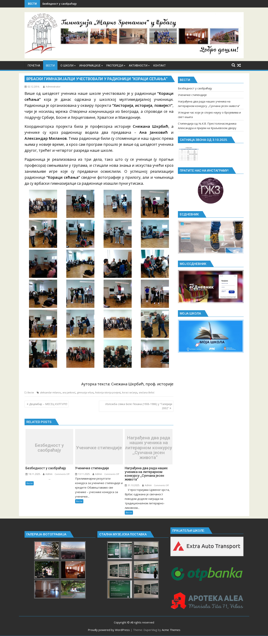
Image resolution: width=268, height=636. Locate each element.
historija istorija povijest (108, 392)
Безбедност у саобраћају (60, 3)
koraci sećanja (129, 392)
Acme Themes (171, 630)
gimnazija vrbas (85, 392)
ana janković (68, 392)
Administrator (51, 86)
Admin (47, 474)
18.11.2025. (33, 474)
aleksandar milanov (50, 392)
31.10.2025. (132, 485)
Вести (31, 392)
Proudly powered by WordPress (109, 630)
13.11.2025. (82, 474)
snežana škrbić (147, 392)
